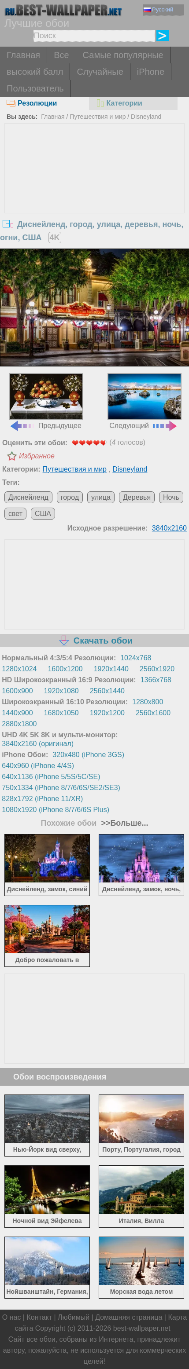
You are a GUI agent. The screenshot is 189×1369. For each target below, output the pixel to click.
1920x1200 (107, 713)
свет (15, 513)
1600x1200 (65, 669)
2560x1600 (153, 713)
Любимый (73, 1317)
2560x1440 (107, 691)
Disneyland (146, 116)
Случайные (100, 72)
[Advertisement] (95, 189)
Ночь (171, 497)
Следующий (144, 401)
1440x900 (17, 713)
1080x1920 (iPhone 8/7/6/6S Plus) (55, 809)
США (43, 513)
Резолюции (32, 103)
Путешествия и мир (98, 116)
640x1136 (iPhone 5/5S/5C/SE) (51, 776)
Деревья (137, 497)
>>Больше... (123, 823)
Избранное (37, 456)
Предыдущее (46, 401)
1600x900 (17, 691)
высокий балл (35, 72)
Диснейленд (28, 497)
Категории (119, 103)
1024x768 (135, 658)
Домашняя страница (128, 1317)
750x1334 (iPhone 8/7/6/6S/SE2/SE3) (61, 787)
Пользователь (35, 88)
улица (101, 497)
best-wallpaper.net (141, 1328)
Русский (158, 9)
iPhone (150, 72)
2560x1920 (157, 669)
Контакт (39, 1317)
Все (61, 55)
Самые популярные (123, 55)
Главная (23, 55)
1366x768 (156, 680)
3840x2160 (169, 528)
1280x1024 (19, 669)
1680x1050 (61, 713)
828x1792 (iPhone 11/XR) (42, 798)
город (70, 497)
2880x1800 (19, 724)
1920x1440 (111, 669)
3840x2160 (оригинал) (38, 743)
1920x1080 (61, 691)
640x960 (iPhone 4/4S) (38, 765)
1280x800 (147, 702)
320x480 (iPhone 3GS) (88, 754)
